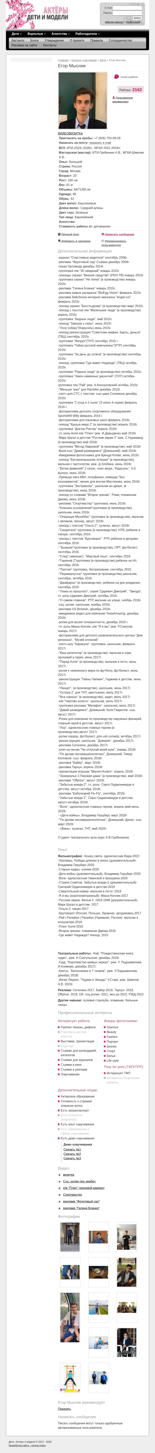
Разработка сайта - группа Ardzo (27, 1445)
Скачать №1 (72, 1149)
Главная (63, 60)
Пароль (107, 12)
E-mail (108, 7)
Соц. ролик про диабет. (79, 1181)
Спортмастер (72, 1194)
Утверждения (54, 40)
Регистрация (133, 22)
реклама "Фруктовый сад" (81, 1201)
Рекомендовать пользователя (114, 243)
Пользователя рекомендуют (122, 99)
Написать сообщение (118, 234)
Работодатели (87, 33)
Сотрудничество (120, 40)
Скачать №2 (72, 1154)
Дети (17, 33)
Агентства (61, 33)
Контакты (49, 45)
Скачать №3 (72, 1158)
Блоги (34, 40)
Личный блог (68, 234)
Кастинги (18, 40)
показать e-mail (100, 142)
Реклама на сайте (24, 45)
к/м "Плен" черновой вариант (84, 1188)
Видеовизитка (70, 133)
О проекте (77, 40)
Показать (64, 1409)
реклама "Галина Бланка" (81, 1208)
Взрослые (37, 33)
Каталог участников (84, 60)
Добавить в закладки (74, 241)
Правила (96, 40)
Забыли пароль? (114, 22)
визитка (68, 1174)
